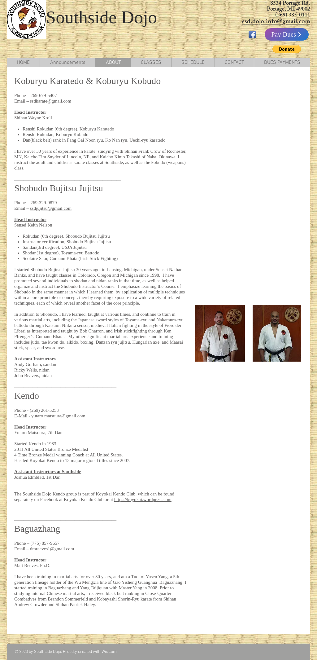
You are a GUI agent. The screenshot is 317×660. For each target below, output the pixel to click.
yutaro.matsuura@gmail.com (58, 415)
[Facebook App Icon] (252, 34)
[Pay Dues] (287, 34)
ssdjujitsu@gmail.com (51, 208)
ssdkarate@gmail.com (50, 101)
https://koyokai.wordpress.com (143, 499)
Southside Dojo (101, 17)
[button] (286, 49)
